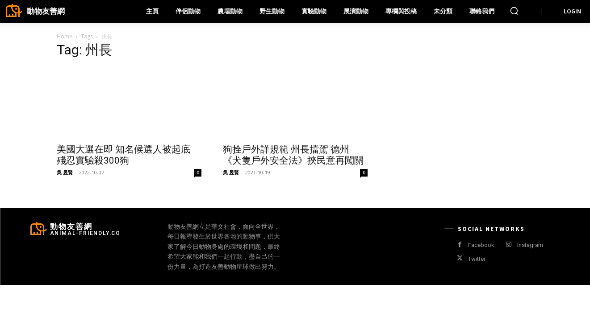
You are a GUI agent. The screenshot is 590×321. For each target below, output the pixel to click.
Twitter (476, 258)
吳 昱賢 (65, 172)
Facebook (481, 245)
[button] (514, 10)
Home (64, 36)
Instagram (530, 245)
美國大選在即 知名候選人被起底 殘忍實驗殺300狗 (123, 155)
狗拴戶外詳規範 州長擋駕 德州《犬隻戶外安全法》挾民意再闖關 (293, 155)
